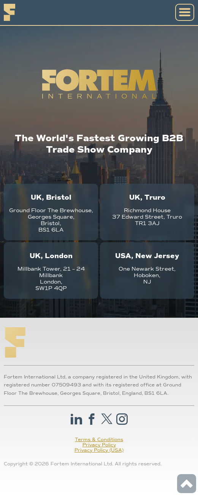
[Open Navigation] (184, 12)
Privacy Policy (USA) (99, 450)
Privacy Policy (99, 445)
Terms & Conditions (99, 439)
